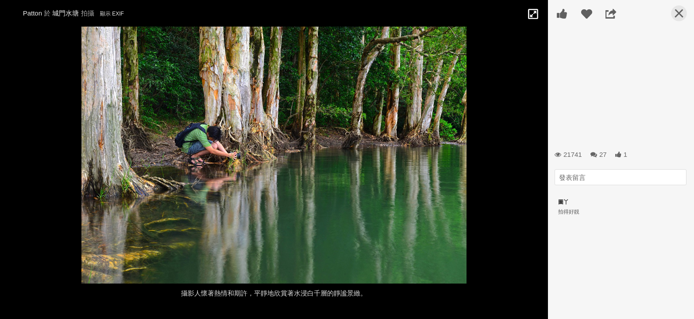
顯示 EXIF (112, 14)
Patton (32, 13)
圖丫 (563, 202)
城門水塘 (65, 13)
